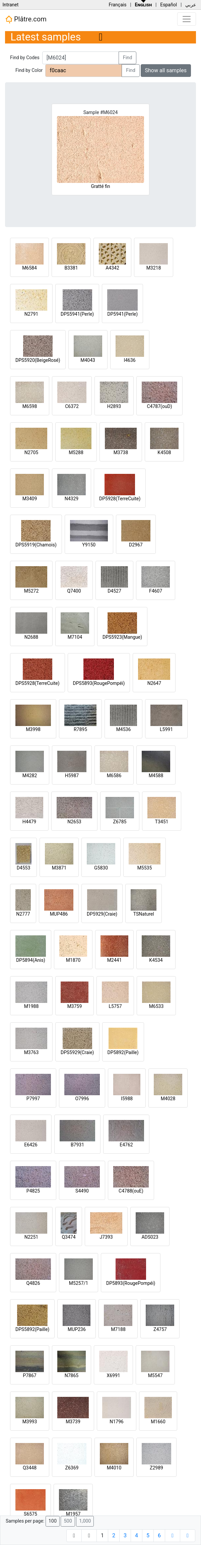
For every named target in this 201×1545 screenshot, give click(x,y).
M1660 (158, 1421)
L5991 (166, 729)
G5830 (101, 867)
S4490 (82, 1191)
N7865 (71, 1375)
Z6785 (120, 821)
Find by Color (29, 70)
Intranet (10, 4)
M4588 (156, 775)
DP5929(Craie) (102, 914)
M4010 (114, 1467)
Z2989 (156, 1467)
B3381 (71, 268)
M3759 (74, 1006)
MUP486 (59, 914)
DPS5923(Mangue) (122, 637)
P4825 (33, 1191)
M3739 (73, 1421)
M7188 (118, 1329)
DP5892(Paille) (123, 1052)
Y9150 (88, 544)
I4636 (129, 360)
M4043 (87, 360)
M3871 (59, 867)
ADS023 (149, 1237)
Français (117, 4)
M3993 (29, 1421)
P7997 (33, 1098)
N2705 (31, 452)
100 (53, 1521)
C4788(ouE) (131, 1191)
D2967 (136, 544)
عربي (190, 4)
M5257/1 (78, 1283)
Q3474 (68, 1237)
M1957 (73, 1514)
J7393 (106, 1237)
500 (68, 1521)
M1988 (31, 1006)
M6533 (156, 1006)
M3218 (153, 268)
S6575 (30, 1514)
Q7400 (74, 591)
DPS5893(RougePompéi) (99, 683)
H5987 (72, 775)
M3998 (33, 729)
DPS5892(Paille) (32, 1329)
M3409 (29, 498)
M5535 (144, 867)
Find (127, 58)
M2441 (114, 960)
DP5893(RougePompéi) (130, 1283)
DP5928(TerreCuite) (119, 498)
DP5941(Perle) (122, 314)
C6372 (72, 406)
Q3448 (30, 1467)
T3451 (162, 821)
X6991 (113, 1375)
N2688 (31, 637)
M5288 (76, 452)
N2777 (23, 914)
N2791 (31, 314)
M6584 (29, 268)
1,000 (85, 1521)
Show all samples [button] (166, 70)
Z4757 (160, 1329)
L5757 (115, 1006)
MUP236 (77, 1329)
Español (168, 4)
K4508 (164, 452)
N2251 (31, 1237)
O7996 (82, 1098)
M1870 (73, 960)
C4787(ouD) (159, 406)
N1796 (116, 1421)
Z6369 (72, 1467)
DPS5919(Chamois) (36, 544)
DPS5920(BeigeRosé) (37, 360)
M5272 (31, 591)
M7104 (75, 637)
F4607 (155, 591)
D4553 (23, 867)
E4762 (126, 1144)
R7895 (80, 729)
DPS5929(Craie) (77, 1052)
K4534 (155, 960)
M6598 (29, 406)
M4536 (123, 729)
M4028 (168, 1098)
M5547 (155, 1375)
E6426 (30, 1144)
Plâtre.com (26, 19)
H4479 (29, 821)
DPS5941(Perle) (77, 314)
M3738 (121, 452)
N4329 (71, 498)
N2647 (154, 683)
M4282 (29, 775)
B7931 (77, 1144)
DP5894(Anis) (30, 960)
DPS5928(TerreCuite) (37, 683)
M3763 (31, 1052)
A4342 (112, 268)
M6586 (114, 775)
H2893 (114, 406)
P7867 (29, 1375)
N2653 (74, 821)
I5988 (127, 1098)
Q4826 (33, 1283)
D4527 (114, 591)
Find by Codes (25, 57)
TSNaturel (143, 914)
